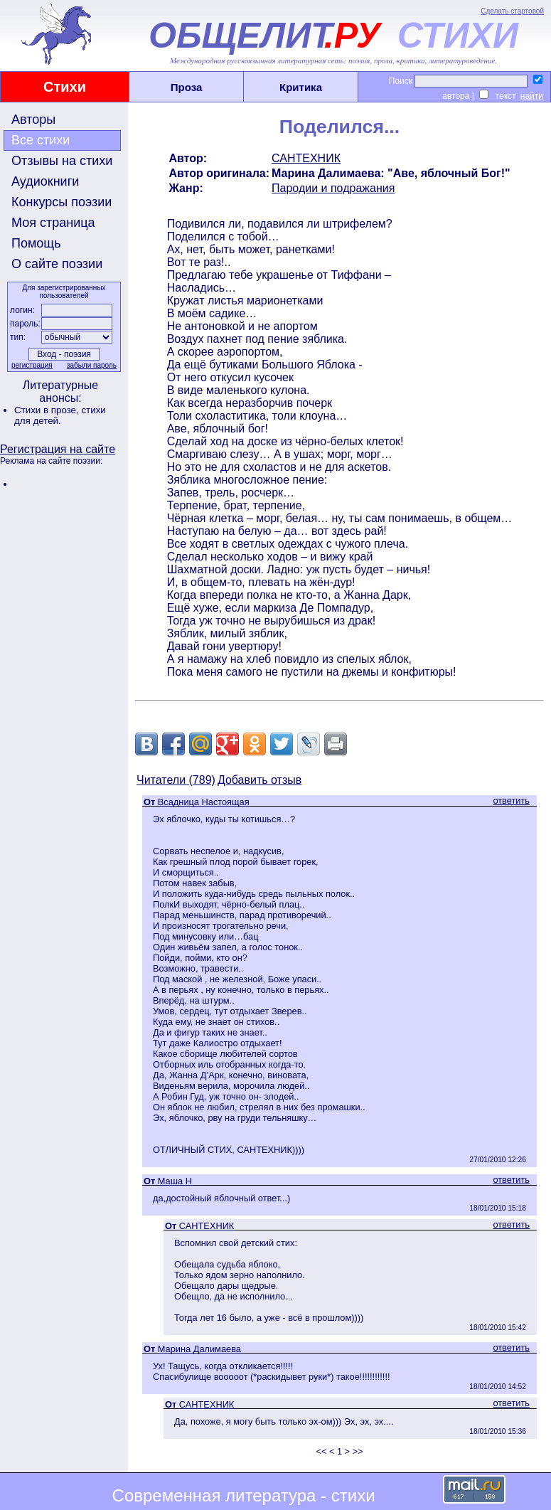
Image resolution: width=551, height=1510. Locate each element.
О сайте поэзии (56, 264)
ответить (511, 800)
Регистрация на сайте (57, 449)
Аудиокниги (45, 181)
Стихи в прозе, (47, 410)
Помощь (36, 243)
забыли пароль (92, 365)
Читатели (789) (176, 780)
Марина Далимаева (199, 1349)
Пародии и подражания (333, 188)
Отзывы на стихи (61, 161)
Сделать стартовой (512, 11)
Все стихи (40, 140)
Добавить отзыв (259, 780)
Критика (300, 87)
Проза (187, 87)
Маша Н (175, 1181)
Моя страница (53, 223)
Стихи (64, 87)
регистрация (32, 365)
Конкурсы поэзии (61, 202)
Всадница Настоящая (204, 802)
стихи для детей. (60, 415)
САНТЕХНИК (306, 158)
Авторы (33, 119)
